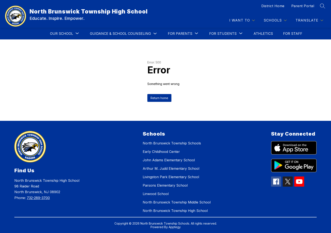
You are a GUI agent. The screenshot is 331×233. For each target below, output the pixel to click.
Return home (159, 98)
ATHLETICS (263, 33)
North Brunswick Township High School (175, 211)
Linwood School (156, 194)
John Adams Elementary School (169, 160)
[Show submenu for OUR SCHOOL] (61, 33)
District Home (273, 6)
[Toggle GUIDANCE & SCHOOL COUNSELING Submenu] (155, 33)
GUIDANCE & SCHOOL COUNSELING (120, 33)
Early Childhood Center (161, 151)
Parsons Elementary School (165, 185)
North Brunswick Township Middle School (177, 202)
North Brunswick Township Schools (172, 143)
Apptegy (175, 227)
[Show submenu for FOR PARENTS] (180, 33)
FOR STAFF (292, 33)
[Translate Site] (309, 20)
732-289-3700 (38, 198)
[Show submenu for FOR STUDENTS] (223, 33)
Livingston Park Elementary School (171, 177)
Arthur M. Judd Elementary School (171, 168)
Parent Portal (302, 6)
